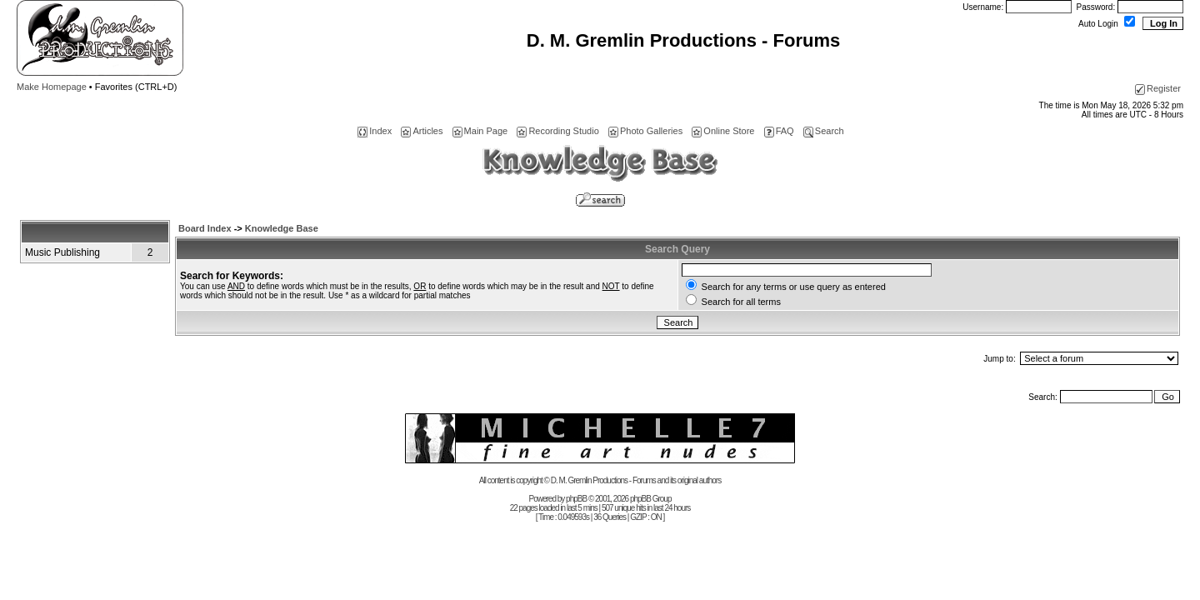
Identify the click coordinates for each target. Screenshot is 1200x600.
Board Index (205, 228)
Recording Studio (557, 131)
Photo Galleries (645, 131)
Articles (421, 131)
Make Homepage (52, 87)
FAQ (779, 131)
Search (823, 131)
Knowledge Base (281, 228)
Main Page (480, 131)
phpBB (576, 498)
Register (1158, 88)
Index (375, 131)
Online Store (723, 131)
